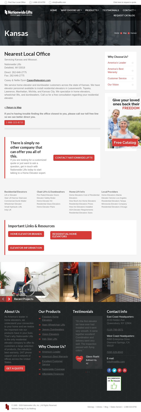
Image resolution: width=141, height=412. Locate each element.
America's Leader (117, 62)
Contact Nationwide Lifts (74, 157)
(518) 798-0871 (115, 330)
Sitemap (90, 407)
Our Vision (113, 84)
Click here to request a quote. (125, 2)
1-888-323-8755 (39, 2)
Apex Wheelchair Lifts (53, 324)
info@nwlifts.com (59, 2)
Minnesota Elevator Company (114, 204)
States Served (115, 407)
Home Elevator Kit (44, 201)
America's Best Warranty (115, 70)
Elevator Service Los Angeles (114, 198)
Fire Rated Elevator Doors (48, 195)
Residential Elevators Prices (81, 204)
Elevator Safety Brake (46, 198)
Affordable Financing (53, 374)
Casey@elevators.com (39, 80)
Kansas (134, 33)
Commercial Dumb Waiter (15, 201)
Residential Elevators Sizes (81, 213)
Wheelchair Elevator (13, 204)
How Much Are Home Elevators (82, 201)
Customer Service (117, 78)
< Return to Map (12, 107)
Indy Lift (7, 210)
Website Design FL (19, 409)
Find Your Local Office (16, 2)
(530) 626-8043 (115, 352)
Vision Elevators (50, 334)
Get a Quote (14, 368)
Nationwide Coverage (53, 369)
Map (125, 33)
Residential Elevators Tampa (114, 201)
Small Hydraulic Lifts (13, 207)
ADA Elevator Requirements (81, 210)
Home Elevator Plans (46, 207)
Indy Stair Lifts (49, 339)
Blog (106, 407)
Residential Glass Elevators (48, 204)
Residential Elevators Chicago (114, 207)
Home (116, 33)
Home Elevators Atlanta (112, 195)
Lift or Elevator (10, 195)
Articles (99, 407)
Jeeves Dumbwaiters (53, 329)
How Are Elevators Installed (81, 207)
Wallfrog (32, 409)
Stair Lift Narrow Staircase (15, 198)
